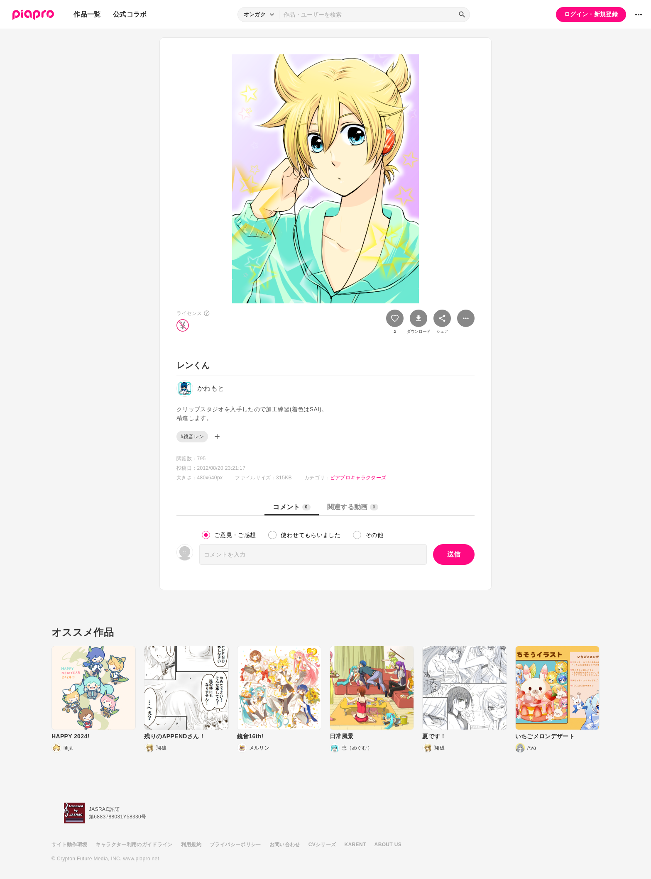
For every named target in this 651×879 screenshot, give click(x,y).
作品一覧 (86, 14)
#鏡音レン (192, 437)
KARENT (355, 844)
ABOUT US (387, 844)
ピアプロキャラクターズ (358, 478)
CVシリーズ (322, 844)
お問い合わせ (284, 844)
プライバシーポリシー (235, 844)
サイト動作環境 (69, 844)
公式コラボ (130, 14)
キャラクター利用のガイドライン (133, 844)
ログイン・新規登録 (591, 14)
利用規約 (191, 844)
